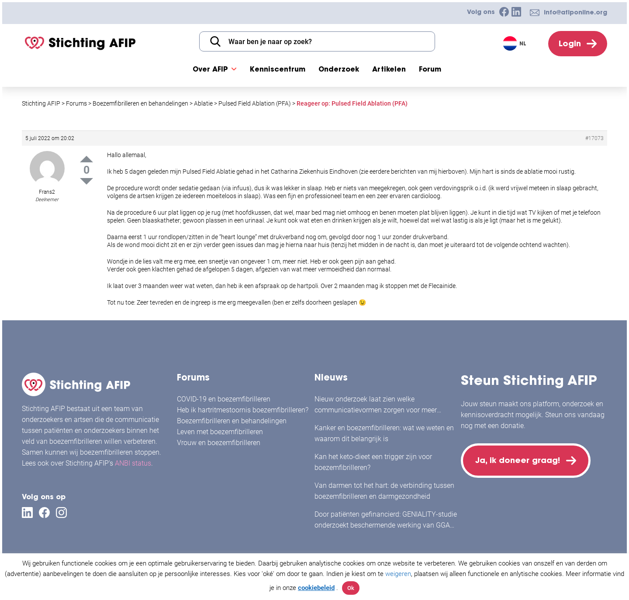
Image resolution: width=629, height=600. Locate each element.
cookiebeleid (316, 588)
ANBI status (133, 463)
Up (86, 159)
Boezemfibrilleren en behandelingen (232, 421)
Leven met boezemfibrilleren (220, 432)
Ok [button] (350, 588)
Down (86, 181)
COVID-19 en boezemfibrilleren (223, 399)
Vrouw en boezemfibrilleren (218, 443)
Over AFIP (210, 69)
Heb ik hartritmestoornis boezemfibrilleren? (242, 410)
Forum (430, 69)
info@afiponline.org (575, 12)
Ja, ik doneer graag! (517, 460)
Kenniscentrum (277, 69)
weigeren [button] (398, 574)
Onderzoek (338, 69)
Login (570, 43)
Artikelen (389, 69)
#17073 (594, 138)
